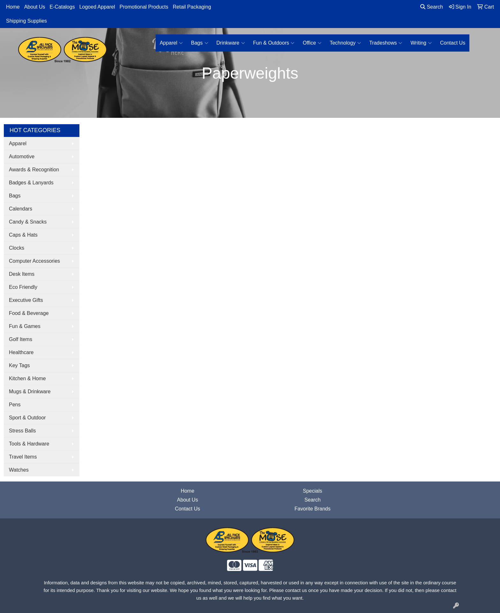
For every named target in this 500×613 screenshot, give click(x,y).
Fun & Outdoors (274, 43)
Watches (19, 470)
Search (431, 7)
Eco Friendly (23, 287)
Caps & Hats (23, 235)
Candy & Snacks (28, 222)
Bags (199, 43)
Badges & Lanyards (31, 182)
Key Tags (19, 365)
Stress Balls (22, 430)
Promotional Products (144, 7)
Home (13, 7)
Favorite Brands (313, 508)
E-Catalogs (62, 7)
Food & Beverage (29, 313)
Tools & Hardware (29, 443)
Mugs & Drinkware (30, 391)
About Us (34, 7)
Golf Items (20, 339)
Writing (421, 43)
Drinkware (231, 43)
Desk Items (21, 274)
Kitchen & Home (27, 378)
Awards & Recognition (34, 169)
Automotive (21, 156)
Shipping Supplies (26, 21)
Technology (345, 43)
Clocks (16, 248)
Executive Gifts (26, 300)
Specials (312, 491)
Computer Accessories (34, 261)
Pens (14, 404)
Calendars (20, 208)
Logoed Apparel (97, 7)
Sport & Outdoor (27, 417)
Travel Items (23, 457)
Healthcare (21, 352)
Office (312, 43)
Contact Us (452, 43)
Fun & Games (24, 326)
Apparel (171, 43)
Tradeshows (385, 43)
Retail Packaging (192, 7)
